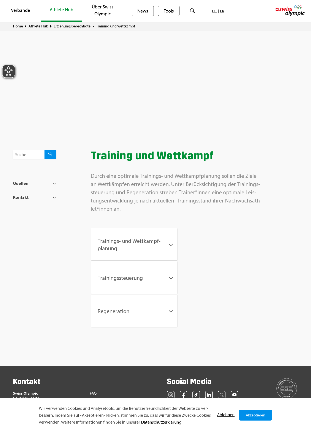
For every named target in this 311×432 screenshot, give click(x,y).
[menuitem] (20, 11)
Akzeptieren (255, 415)
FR (222, 10)
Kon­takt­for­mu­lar (35, 391)
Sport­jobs (97, 367)
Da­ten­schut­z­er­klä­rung (161, 422)
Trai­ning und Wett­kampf (115, 26)
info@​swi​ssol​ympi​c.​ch (39, 383)
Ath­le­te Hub (38, 26)
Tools (169, 11)
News (142, 11)
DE (214, 10)
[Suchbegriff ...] (28, 154)
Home (18, 26)
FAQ (93, 360)
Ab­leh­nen (226, 414)
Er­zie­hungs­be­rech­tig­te (72, 26)
